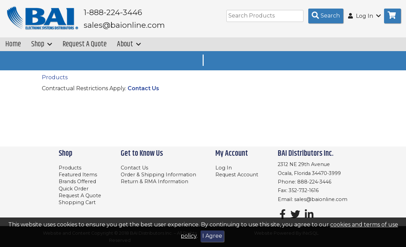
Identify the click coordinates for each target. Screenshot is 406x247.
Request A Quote (84, 44)
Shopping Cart (77, 202)
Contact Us (143, 88)
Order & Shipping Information (158, 175)
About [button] (129, 44)
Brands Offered (77, 181)
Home (13, 44)
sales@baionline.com (320, 199)
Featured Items (78, 175)
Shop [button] (41, 44)
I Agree (212, 236)
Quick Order (73, 189)
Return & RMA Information (154, 181)
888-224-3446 (314, 182)
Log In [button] (364, 16)
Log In (223, 168)
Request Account (236, 175)
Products (55, 77)
